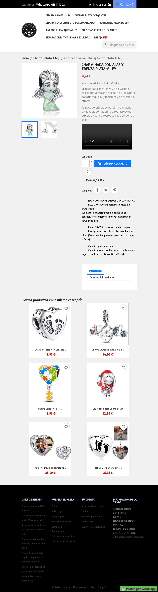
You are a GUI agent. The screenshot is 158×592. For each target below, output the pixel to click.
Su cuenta (88, 499)
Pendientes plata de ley (114, 22)
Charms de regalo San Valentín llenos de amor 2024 (34, 543)
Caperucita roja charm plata (108, 408)
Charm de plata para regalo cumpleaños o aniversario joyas (32, 557)
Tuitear (106, 190)
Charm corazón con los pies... (50, 349)
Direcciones (87, 521)
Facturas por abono (92, 516)
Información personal (93, 506)
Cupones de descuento (93, 526)
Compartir (97, 190)
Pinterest (114, 190)
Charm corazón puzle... (50, 408)
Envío (54, 506)
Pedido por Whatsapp (138, 589)
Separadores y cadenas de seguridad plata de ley (34, 529)
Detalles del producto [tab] (102, 277)
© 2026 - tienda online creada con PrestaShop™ (79, 587)
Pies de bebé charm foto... (108, 467)
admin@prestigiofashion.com (128, 536)
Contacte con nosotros (63, 541)
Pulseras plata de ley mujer (99, 30)
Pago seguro (58, 516)
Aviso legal (57, 511)
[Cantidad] (86, 163)
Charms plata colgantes (90, 15)
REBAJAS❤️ (100, 37)
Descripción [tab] (95, 270)
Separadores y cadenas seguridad (68, 37)
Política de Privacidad (63, 536)
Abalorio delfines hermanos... (50, 467)
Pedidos (86, 511)
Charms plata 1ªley (58, 15)
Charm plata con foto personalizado (70, 22)
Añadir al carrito (112, 164)
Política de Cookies (61, 521)
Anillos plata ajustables (61, 30)
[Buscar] (119, 44)
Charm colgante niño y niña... (108, 349)
